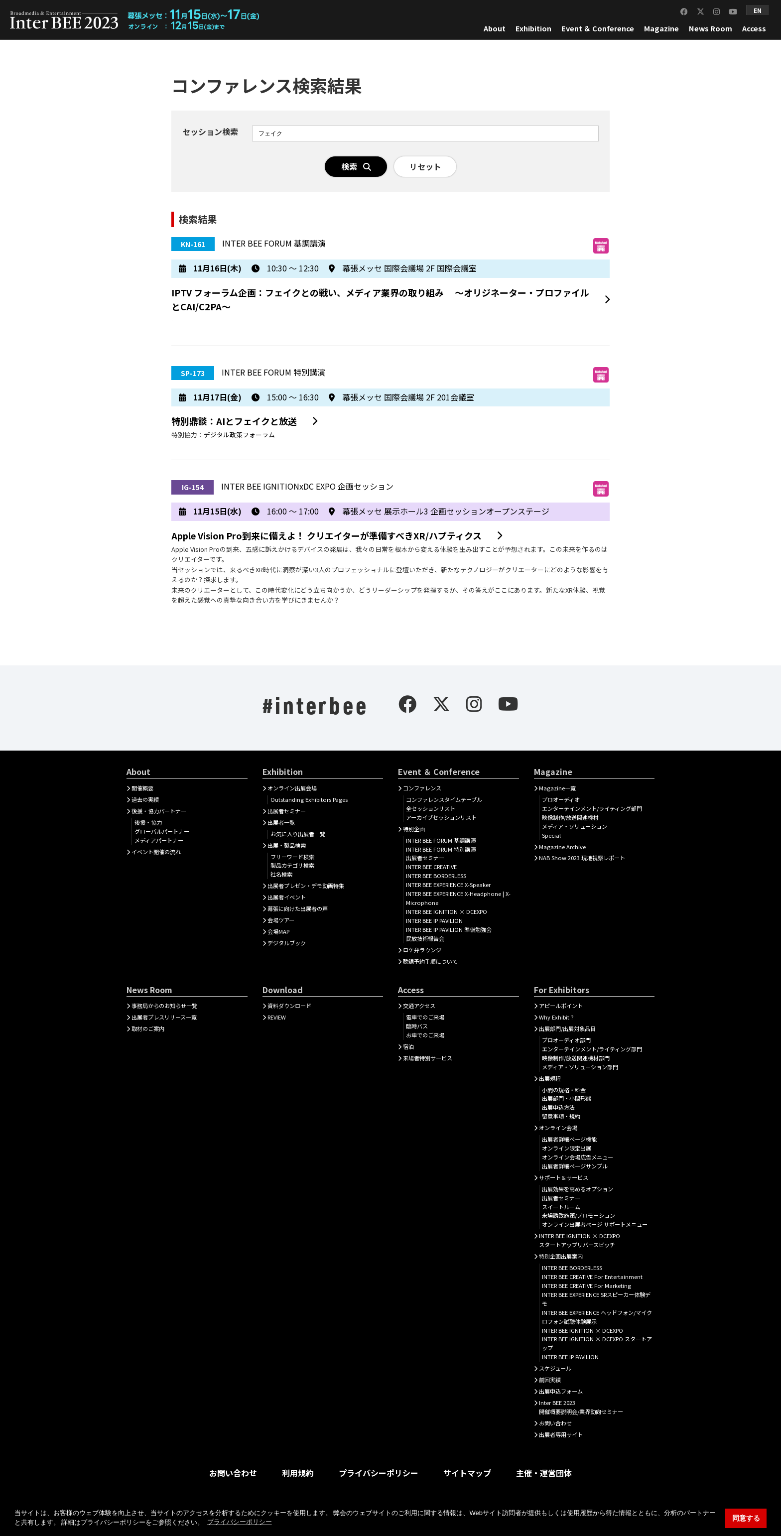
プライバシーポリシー (378, 1473)
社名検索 (281, 874)
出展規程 (550, 1078)
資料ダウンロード (289, 1006)
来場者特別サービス (427, 1058)
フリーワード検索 (292, 857)
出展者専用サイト (561, 1434)
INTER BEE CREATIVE (431, 867)
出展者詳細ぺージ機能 (569, 1139)
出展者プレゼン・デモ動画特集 (305, 886)
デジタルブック (286, 943)
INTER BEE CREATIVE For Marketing (586, 1285)
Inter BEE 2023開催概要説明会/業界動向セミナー (581, 1407)
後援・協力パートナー (158, 811)
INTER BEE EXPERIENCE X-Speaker (448, 885)
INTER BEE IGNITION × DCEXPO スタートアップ (597, 1343)
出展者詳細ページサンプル (575, 1166)
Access (754, 28)
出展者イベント (286, 897)
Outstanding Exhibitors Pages (309, 799)
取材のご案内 (147, 1028)
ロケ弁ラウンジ (422, 950)
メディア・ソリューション (574, 826)
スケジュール (555, 1368)
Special (551, 835)
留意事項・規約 (561, 1116)
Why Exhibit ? (556, 1017)
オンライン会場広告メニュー (577, 1157)
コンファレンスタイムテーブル (444, 799)
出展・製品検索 (286, 845)
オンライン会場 (558, 1128)
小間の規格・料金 (564, 1090)
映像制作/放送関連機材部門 (576, 1058)
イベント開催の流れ (156, 852)
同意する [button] (746, 1518)
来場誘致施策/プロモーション (578, 1215)
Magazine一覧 (557, 788)
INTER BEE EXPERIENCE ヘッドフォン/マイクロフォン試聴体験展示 (597, 1316)
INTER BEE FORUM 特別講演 (441, 849)
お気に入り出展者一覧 (297, 834)
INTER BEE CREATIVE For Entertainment (592, 1276)
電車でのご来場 (425, 1017)
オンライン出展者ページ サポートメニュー (595, 1224)
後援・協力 (148, 822)
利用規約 (298, 1473)
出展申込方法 (558, 1107)
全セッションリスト (430, 808)
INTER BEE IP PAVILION (434, 920)
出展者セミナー (286, 811)
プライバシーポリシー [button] (239, 1522)
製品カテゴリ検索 (292, 865)
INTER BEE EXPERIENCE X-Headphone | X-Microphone (458, 898)
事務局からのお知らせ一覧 (164, 1006)
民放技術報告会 (425, 938)
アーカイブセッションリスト (441, 817)
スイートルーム (561, 1207)
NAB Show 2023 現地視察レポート (582, 858)
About (495, 28)
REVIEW (276, 1017)
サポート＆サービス (563, 1177)
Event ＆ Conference (597, 28)
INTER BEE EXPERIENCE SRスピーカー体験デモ (596, 1298)
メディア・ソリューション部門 (580, 1067)
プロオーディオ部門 (566, 1040)
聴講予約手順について (430, 961)
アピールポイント (561, 1006)
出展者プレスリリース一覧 (164, 1017)
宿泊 (408, 1046)
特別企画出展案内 (561, 1256)
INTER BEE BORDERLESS (436, 876)
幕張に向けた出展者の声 (297, 908)
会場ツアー (280, 920)
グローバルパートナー (161, 831)
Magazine (661, 28)
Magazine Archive (562, 847)
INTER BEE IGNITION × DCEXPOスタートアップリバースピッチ (579, 1240)
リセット (425, 166)
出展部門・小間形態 (566, 1098)
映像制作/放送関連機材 (570, 817)
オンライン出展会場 (292, 788)
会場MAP (278, 931)
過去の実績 (145, 799)
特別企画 (414, 829)
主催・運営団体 (544, 1473)
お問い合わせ (555, 1423)
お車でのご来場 (425, 1035)
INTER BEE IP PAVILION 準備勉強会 (449, 929)
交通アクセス (419, 1006)
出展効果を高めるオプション (577, 1189)
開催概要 (142, 788)
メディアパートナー (158, 840)
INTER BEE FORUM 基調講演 (441, 840)
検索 (356, 166)
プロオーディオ (561, 799)
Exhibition (533, 28)
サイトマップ (467, 1473)
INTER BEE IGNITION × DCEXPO (446, 911)
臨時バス (417, 1026)
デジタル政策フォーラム (239, 434)
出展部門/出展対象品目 (567, 1028)
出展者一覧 (281, 822)
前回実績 (550, 1380)
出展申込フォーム (561, 1391)
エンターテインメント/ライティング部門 (592, 808)
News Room (710, 28)
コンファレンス (422, 788)
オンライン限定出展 (566, 1148)
